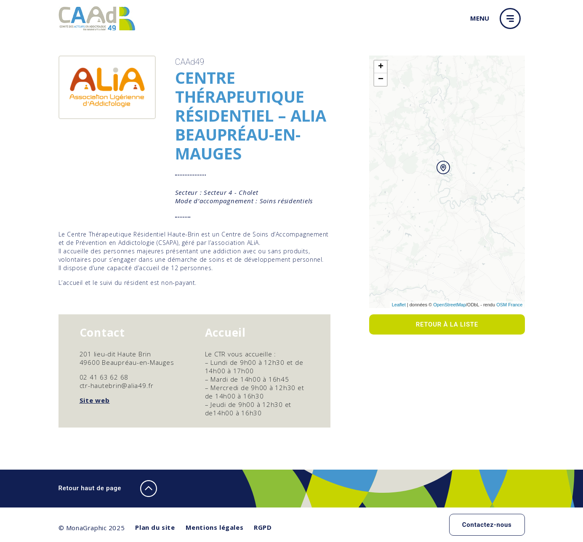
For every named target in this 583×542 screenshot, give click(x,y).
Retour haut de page (108, 488)
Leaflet (399, 304)
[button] (512, 18)
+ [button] (380, 67)
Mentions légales (215, 527)
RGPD (263, 527)
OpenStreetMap (449, 304)
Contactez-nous (487, 525)
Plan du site (155, 527)
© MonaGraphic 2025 (92, 527)
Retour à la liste (447, 324)
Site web (95, 400)
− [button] (380, 79)
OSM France (509, 304)
